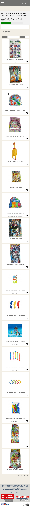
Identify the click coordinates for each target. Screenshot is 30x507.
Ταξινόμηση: (4, 36)
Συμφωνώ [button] (4, 22)
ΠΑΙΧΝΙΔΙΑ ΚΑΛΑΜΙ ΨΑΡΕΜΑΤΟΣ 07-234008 (15, 110)
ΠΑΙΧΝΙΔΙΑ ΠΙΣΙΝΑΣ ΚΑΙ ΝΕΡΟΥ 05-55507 (15, 392)
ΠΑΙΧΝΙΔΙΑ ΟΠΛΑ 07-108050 (15, 238)
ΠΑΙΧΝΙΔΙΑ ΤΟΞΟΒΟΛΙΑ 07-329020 (15, 444)
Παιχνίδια (7, 26)
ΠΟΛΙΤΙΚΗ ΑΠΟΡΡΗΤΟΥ (15, 492)
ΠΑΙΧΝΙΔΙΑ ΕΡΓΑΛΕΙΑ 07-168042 (15, 84)
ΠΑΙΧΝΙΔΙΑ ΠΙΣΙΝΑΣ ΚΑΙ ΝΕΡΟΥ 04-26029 (15, 290)
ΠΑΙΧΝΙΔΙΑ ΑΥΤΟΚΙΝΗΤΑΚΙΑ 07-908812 (15, 59)
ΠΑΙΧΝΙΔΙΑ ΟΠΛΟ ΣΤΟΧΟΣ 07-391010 (15, 264)
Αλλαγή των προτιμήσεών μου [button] (16, 22)
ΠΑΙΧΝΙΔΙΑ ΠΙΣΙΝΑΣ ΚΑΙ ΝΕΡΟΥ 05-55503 (15, 341)
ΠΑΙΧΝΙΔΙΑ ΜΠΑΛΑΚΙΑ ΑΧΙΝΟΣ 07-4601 (15, 213)
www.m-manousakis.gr (8, 489)
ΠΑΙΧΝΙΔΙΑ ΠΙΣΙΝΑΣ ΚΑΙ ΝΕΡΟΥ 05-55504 (15, 367)
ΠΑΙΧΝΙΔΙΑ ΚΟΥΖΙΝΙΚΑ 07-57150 (15, 187)
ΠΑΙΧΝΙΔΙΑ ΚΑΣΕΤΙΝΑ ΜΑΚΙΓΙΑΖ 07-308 (15, 136)
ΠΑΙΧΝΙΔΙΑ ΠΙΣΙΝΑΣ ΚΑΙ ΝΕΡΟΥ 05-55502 (15, 315)
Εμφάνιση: (23, 36)
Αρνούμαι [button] (8, 22)
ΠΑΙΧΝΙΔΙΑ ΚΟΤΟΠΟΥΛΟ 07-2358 (15, 161)
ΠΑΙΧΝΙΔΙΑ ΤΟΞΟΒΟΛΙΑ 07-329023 (15, 469)
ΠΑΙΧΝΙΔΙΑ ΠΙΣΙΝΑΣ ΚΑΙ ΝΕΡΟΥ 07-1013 (15, 418)
